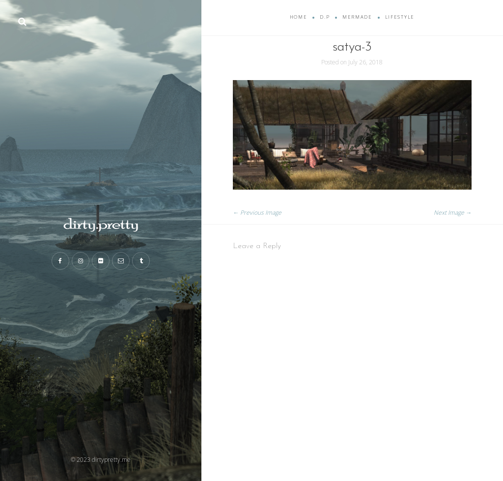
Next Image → (453, 212)
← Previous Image (257, 212)
